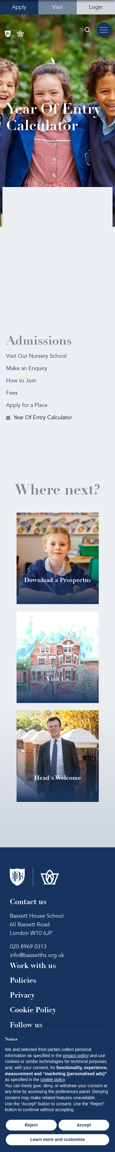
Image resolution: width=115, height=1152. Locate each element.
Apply (19, 7)
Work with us (33, 965)
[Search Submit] (87, 29)
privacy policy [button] (76, 1055)
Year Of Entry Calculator (42, 417)
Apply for (27, 405)
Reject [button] (31, 1125)
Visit (57, 7)
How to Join (21, 380)
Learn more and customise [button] (57, 1139)
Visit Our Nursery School (36, 356)
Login (96, 7)
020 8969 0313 (28, 946)
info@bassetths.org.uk (37, 955)
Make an (26, 368)
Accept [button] (84, 1125)
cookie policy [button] (52, 1079)
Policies (23, 980)
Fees (12, 392)
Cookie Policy (33, 1010)
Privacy (22, 995)
